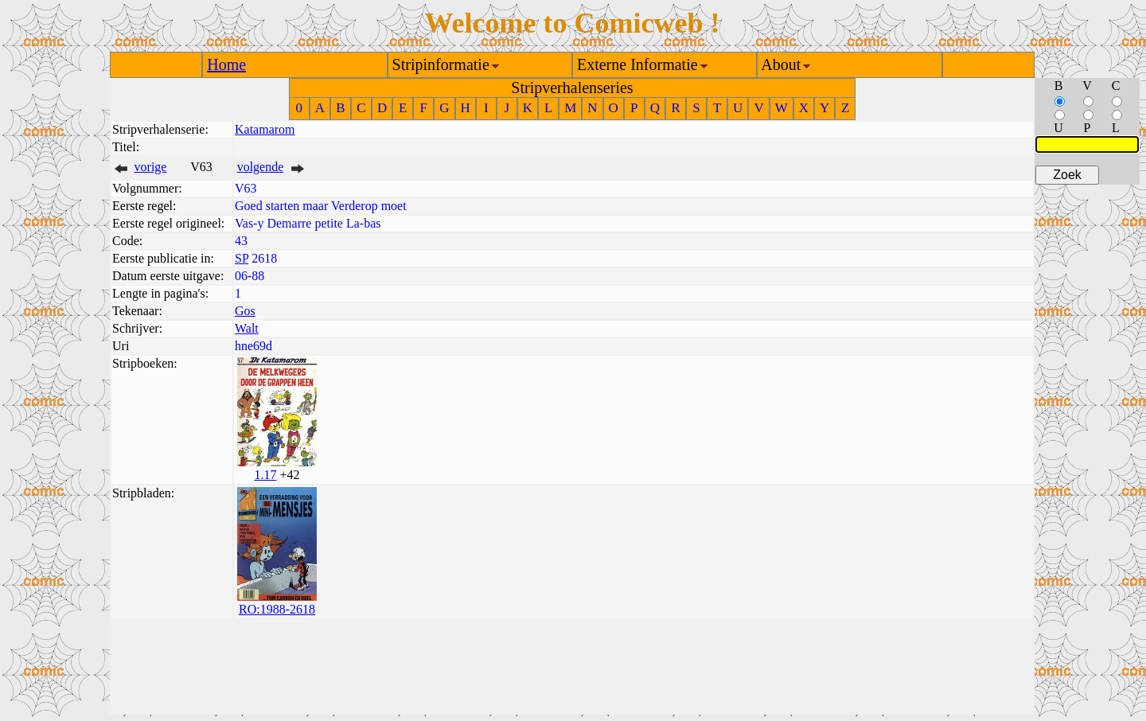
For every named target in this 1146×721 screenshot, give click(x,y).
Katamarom (265, 129)
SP (241, 258)
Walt (247, 328)
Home (226, 64)
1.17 (265, 474)
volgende (260, 166)
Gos (245, 311)
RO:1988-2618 (277, 609)
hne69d (253, 346)
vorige (150, 166)
